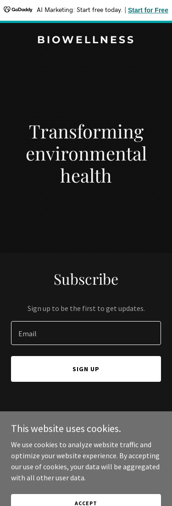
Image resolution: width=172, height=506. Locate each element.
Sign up (86, 369)
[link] (86, 40)
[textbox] (86, 333)
